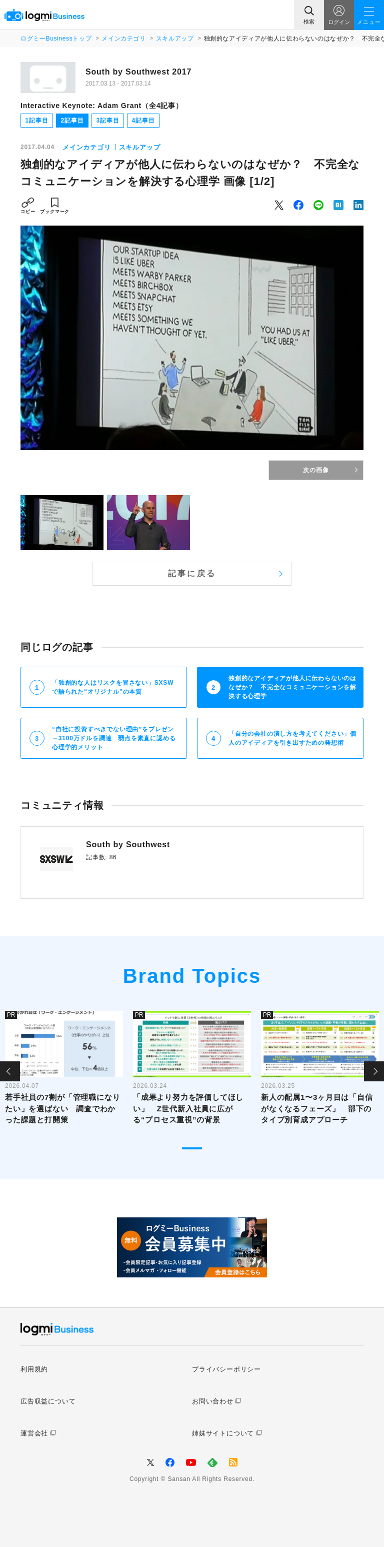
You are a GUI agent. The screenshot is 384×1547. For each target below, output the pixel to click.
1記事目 (37, 120)
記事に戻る (192, 573)
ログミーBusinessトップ (56, 39)
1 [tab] (192, 1148)
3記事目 (108, 120)
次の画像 (315, 470)
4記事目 (143, 120)
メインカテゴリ (124, 39)
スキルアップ (175, 39)
